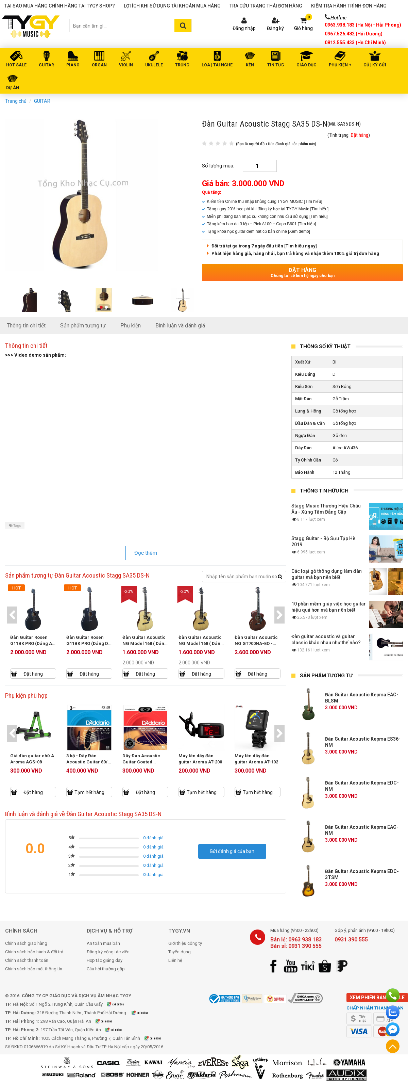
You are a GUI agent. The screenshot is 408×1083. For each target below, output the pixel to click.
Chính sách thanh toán (26, 960)
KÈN (250, 65)
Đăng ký (275, 28)
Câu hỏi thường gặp (106, 968)
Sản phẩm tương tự (83, 325)
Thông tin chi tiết (26, 325)
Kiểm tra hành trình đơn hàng (349, 6)
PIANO (73, 65)
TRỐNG (182, 65)
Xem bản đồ (119, 1004)
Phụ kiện (130, 325)
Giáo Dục (306, 65)
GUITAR (46, 65)
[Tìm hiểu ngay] (300, 245)
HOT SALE (16, 65)
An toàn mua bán (103, 943)
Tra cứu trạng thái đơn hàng (266, 6)
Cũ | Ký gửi (374, 65)
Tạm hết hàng (90, 792)
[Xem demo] (299, 231)
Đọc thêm (145, 553)
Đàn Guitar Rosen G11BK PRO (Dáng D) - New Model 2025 (88, 643)
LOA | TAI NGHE (217, 65)
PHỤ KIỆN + (340, 65)
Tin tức (275, 65)
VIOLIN (126, 65)
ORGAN (99, 65)
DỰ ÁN (12, 87)
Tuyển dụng (179, 951)
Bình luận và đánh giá (180, 325)
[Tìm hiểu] (313, 201)
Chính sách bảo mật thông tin (33, 968)
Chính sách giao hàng (26, 943)
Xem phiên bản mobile (377, 997)
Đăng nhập (244, 28)
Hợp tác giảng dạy (104, 960)
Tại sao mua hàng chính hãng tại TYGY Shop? (59, 6)
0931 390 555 (351, 939)
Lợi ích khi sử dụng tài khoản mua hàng (172, 6)
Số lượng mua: (218, 166)
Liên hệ (175, 960)
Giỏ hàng (303, 28)
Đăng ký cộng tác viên (108, 951)
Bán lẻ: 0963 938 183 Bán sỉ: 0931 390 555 (296, 942)
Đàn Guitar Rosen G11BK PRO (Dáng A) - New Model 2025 (32, 643)
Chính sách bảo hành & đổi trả (34, 951)
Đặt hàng (302, 272)
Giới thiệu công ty (185, 943)
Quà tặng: (211, 192)
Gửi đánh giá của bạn (232, 851)
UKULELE (154, 65)
